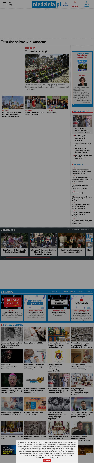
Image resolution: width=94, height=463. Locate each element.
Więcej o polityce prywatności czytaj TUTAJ (47, 457)
